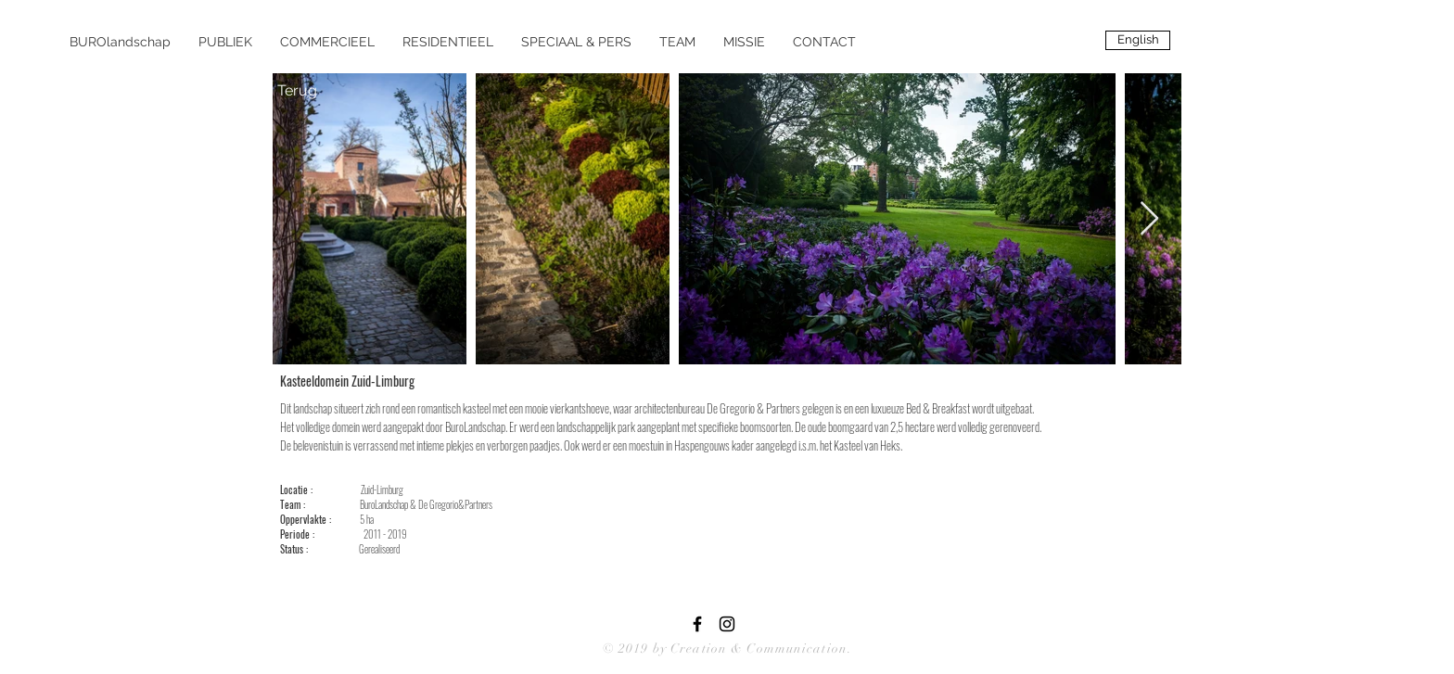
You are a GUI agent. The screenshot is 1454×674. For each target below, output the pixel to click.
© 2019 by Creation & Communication (725, 648)
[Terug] (297, 90)
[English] (1137, 40)
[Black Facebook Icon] (697, 624)
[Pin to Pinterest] (462, 380)
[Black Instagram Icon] (727, 624)
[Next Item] (1149, 219)
